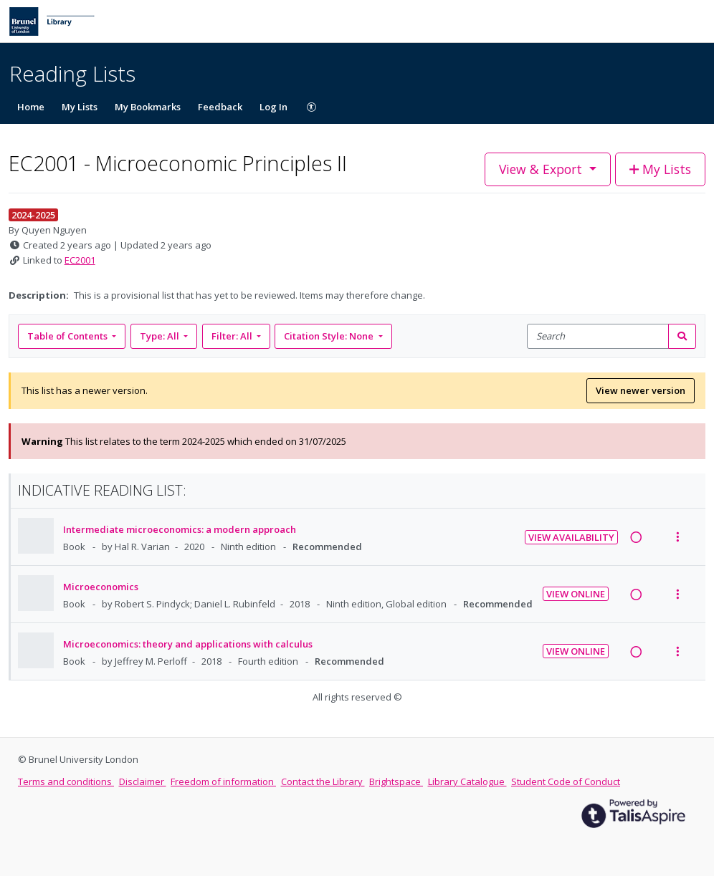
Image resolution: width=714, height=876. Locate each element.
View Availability (571, 537)
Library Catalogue (467, 781)
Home (30, 106)
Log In (273, 106)
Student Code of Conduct (565, 781)
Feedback (220, 106)
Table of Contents (68, 335)
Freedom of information (223, 781)
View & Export (542, 169)
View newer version (640, 390)
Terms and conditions (66, 781)
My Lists (79, 106)
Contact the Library (323, 781)
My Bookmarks (148, 106)
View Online (575, 593)
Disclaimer (142, 781)
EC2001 (80, 260)
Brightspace (396, 781)
